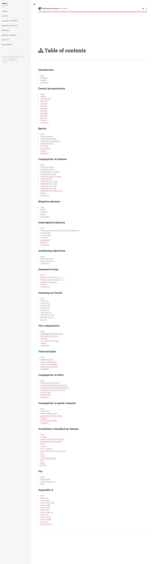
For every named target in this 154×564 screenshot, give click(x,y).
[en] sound (43, 113)
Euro (42, 460)
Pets (41, 453)
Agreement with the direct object (51, 416)
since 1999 (54, 8)
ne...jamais (43, 212)
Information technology (48, 458)
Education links (45, 479)
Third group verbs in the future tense (52, 390)
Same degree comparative (49, 336)
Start (5, 16)
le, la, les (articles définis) (48, 139)
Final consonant (45, 99)
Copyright (43, 80)
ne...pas (42, 209)
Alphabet (43, 96)
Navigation (44, 78)
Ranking (43, 343)
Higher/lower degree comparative (51, 334)
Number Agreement (47, 261)
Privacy (5, 40)
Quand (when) (45, 240)
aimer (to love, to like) (47, 503)
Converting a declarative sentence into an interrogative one (59, 230)
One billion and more (47, 317)
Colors (42, 463)
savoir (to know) (45, 517)
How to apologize (46, 449)
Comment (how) (45, 235)
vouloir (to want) (45, 519)
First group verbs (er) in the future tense (53, 385)
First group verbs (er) (47, 169)
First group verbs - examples (50, 172)
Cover (42, 75)
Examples (43, 418)
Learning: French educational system (52, 439)
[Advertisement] (92, 27)
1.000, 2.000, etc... (46, 313)
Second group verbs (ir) (48, 174)
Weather (43, 465)
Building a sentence (46, 144)
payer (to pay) (45, 507)
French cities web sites (47, 482)
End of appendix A (46, 524)
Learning (43, 437)
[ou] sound (43, 103)
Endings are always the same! (50, 383)
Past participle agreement (49, 413)
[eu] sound (43, 115)
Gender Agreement (46, 259)
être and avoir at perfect (48, 420)
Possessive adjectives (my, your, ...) (51, 277)
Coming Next (44, 195)
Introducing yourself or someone (51, 441)
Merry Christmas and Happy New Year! (53, 451)
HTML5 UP (12, 60)
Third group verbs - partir (49, 181)
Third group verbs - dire (48, 186)
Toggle (34, 4)
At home (43, 446)
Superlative (44, 338)
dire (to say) (44, 514)
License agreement (12, 58)
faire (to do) (44, 522)
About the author (9, 25)
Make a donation (9, 35)
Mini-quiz (43, 151)
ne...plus (43, 214)
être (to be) (44, 146)
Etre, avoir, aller (45, 392)
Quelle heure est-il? (46, 359)
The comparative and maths (49, 341)
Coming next (44, 82)
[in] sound (43, 118)
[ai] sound (43, 111)
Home (5, 11)
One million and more (47, 315)
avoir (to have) (45, 148)
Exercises (43, 284)
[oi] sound (43, 106)
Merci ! (42, 484)
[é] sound (43, 120)
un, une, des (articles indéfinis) (50, 141)
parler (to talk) (45, 505)
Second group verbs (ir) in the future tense (54, 387)
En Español (7, 44)
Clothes (42, 456)
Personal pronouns (46, 136)
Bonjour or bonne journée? (49, 366)
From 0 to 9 (44, 301)
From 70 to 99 (45, 308)
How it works (44, 411)
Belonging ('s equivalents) (48, 282)
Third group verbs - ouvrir (49, 184)
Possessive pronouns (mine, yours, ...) (52, 280)
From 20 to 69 (45, 305)
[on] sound (43, 101)
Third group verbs (46, 179)
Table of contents (10, 21)
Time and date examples (48, 364)
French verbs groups (47, 167)
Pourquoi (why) (45, 233)
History (6, 30)
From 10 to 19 (45, 303)
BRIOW (11, 56)
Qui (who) (43, 242)
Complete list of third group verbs (51, 191)
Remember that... (46, 395)
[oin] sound (44, 108)
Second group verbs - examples (50, 176)
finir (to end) (44, 510)
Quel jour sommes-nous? (48, 362)
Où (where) (44, 237)
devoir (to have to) (46, 512)
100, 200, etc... (45, 310)
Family (42, 444)
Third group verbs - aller (48, 188)
